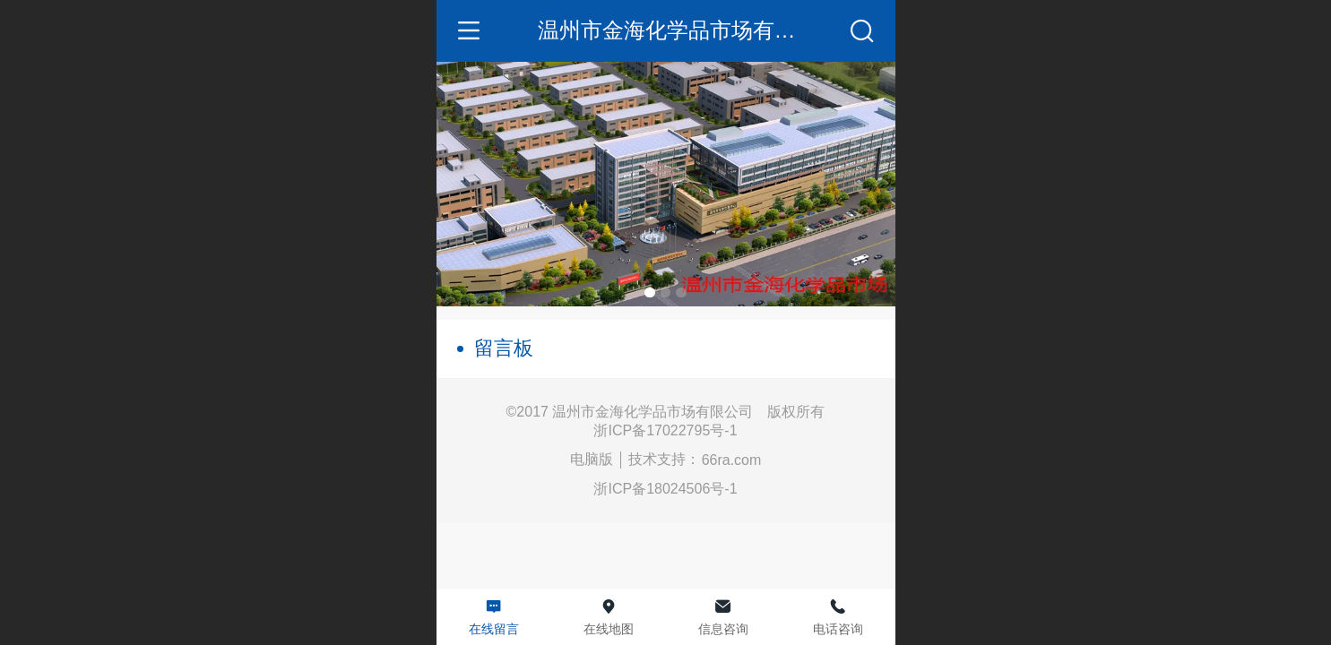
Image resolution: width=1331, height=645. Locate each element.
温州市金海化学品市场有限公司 (688, 30)
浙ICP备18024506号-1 (665, 488)
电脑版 (591, 459)
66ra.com (732, 460)
